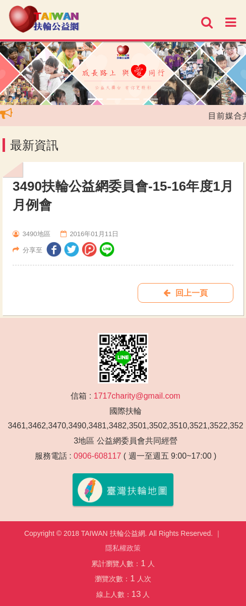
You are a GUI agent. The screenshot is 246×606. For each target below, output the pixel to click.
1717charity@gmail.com (137, 396)
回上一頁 (185, 293)
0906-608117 (97, 456)
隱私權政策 (123, 548)
